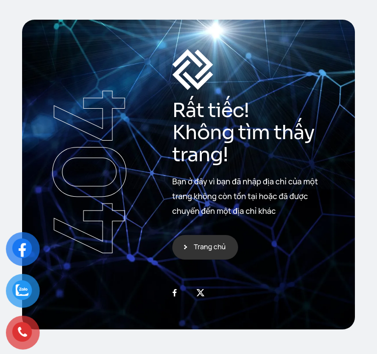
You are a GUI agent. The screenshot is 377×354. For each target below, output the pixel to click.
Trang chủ (210, 246)
